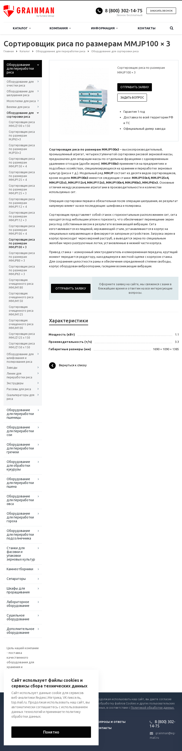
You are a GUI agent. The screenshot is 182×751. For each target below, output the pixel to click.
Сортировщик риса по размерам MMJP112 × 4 (22, 203)
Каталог (22, 28)
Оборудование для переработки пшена (20, 482)
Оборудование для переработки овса (20, 500)
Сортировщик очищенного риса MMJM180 (21, 283)
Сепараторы (16, 579)
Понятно (51, 732)
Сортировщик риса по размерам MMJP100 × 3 (22, 243)
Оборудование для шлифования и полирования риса (20, 358)
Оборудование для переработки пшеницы (20, 413)
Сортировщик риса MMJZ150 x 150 (22, 345)
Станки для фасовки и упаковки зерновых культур (21, 553)
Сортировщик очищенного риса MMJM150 (21, 297)
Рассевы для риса (19, 389)
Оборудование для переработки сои (20, 431)
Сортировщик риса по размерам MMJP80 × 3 (22, 256)
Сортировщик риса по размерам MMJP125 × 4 (22, 176)
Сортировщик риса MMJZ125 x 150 (22, 335)
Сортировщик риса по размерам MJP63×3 (22, 135)
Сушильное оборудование (18, 617)
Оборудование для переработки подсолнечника (20, 534)
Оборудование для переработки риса (20, 68)
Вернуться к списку (67, 365)
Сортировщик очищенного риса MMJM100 (21, 324)
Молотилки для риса (21, 101)
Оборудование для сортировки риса (20, 114)
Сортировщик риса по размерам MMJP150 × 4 (22, 162)
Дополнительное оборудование (20, 630)
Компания (60, 28)
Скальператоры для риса (20, 396)
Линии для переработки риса (19, 375)
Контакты (146, 28)
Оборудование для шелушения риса (20, 93)
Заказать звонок (161, 10)
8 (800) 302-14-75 (123, 10)
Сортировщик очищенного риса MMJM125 (21, 310)
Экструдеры (15, 383)
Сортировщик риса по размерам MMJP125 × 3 (22, 189)
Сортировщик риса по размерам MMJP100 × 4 (22, 229)
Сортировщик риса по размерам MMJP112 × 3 (22, 216)
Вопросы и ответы (111, 722)
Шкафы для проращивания (18, 590)
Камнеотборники (20, 569)
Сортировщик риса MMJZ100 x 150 (22, 124)
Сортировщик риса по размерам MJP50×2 (22, 149)
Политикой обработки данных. (152, 707)
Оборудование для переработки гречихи (20, 448)
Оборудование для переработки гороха (20, 517)
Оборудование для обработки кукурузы (18, 465)
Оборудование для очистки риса (20, 83)
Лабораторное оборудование (18, 604)
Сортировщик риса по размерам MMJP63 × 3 (22, 270)
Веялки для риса (18, 106)
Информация (104, 28)
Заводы (12, 367)
